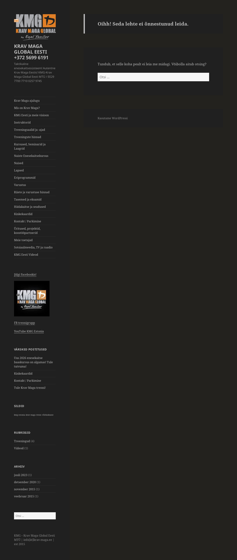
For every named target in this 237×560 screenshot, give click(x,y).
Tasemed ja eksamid (28, 199)
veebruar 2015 (24, 496)
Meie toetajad (23, 240)
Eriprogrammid (25, 178)
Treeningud (22, 441)
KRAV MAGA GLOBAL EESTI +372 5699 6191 (31, 52)
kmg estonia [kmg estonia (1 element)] (19, 415)
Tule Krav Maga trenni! (30, 388)
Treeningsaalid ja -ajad (29, 130)
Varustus (20, 185)
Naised (18, 163)
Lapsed (19, 170)
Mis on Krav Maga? (27, 108)
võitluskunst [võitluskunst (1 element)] (47, 415)
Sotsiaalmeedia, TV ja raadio (33, 247)
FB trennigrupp (24, 323)
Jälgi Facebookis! (25, 274)
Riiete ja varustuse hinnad (32, 192)
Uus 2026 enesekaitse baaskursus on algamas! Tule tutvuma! (33, 362)
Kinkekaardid (23, 214)
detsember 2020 (25, 482)
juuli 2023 (20, 475)
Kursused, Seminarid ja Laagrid (30, 146)
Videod (19, 448)
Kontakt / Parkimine (27, 221)
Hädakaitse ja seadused (30, 207)
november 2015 (24, 489)
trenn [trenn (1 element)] (38, 415)
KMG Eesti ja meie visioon (31, 115)
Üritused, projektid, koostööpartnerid (27, 231)
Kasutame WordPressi (113, 118)
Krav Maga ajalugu (27, 101)
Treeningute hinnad (27, 137)
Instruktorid (22, 122)
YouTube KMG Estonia (29, 331)
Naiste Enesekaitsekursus (31, 156)
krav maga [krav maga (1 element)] (31, 415)
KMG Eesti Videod (26, 255)
